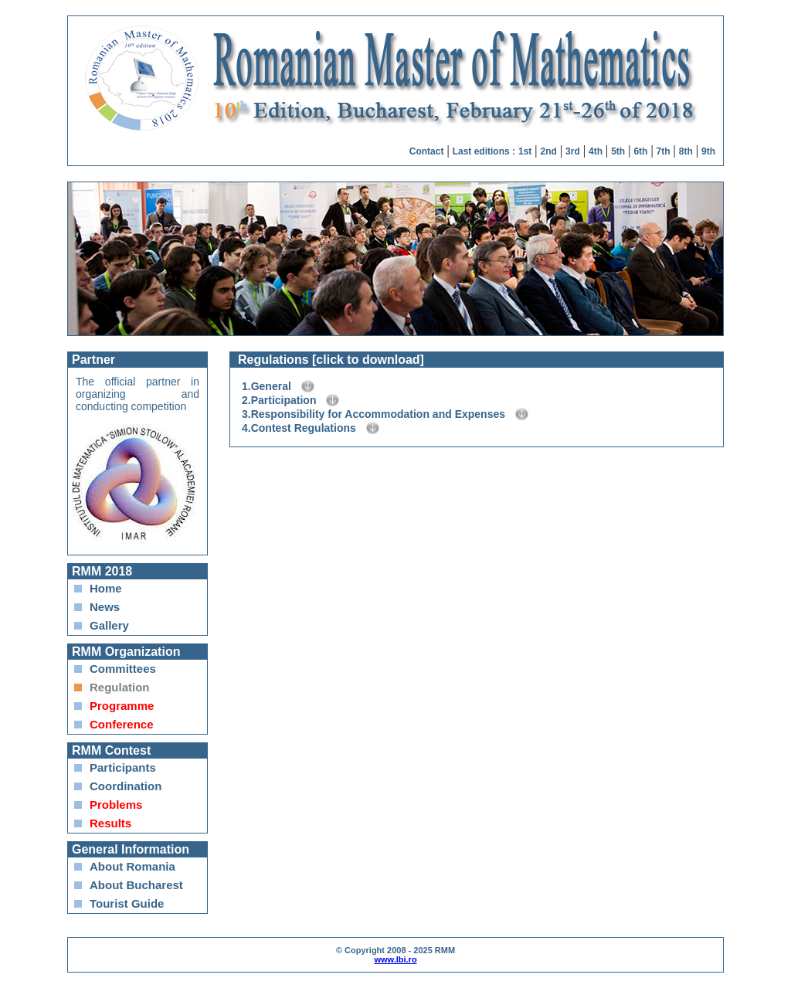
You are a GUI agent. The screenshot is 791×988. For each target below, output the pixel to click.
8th (686, 151)
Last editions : (484, 151)
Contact (426, 151)
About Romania (132, 866)
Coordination (125, 786)
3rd (572, 151)
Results (110, 823)
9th (708, 151)
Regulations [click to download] (331, 359)
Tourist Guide (127, 903)
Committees (123, 668)
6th (640, 151)
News (105, 606)
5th (618, 151)
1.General (266, 386)
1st (524, 151)
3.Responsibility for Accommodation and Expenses (373, 414)
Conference (122, 724)
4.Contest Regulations (299, 428)
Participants (123, 767)
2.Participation (279, 400)
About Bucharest (136, 884)
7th (663, 151)
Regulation (120, 687)
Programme (122, 705)
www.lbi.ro (395, 959)
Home (106, 588)
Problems (116, 804)
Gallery (109, 625)
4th (596, 151)
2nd (549, 151)
